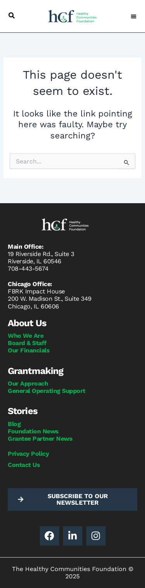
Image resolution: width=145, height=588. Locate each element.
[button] (12, 15)
